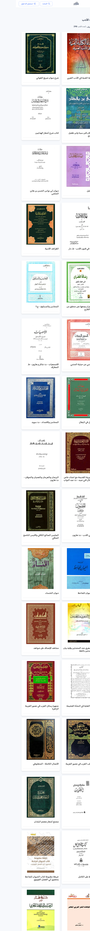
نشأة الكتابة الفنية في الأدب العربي (67, 78)
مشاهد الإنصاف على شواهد (30, 648)
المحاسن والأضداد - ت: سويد (29, 422)
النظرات (79, 821)
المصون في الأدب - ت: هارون (70, 535)
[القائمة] (84, 4)
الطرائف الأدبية (36, 248)
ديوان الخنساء (36, 593)
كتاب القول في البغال (73, 422)
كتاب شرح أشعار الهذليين (31, 133)
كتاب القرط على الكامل (72, 876)
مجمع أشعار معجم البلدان (30, 821)
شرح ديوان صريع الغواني (31, 78)
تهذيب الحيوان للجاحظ (72, 593)
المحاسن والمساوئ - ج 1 (31, 306)
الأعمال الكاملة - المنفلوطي (30, 764)
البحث (30, 4)
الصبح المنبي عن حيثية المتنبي (69, 364)
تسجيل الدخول (13, 4)
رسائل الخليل (77, 191)
